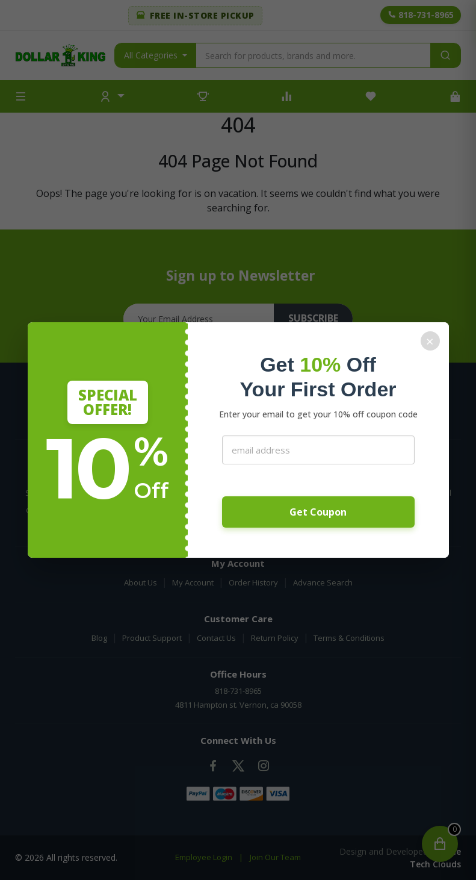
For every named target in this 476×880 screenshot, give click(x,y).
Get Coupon (318, 512)
